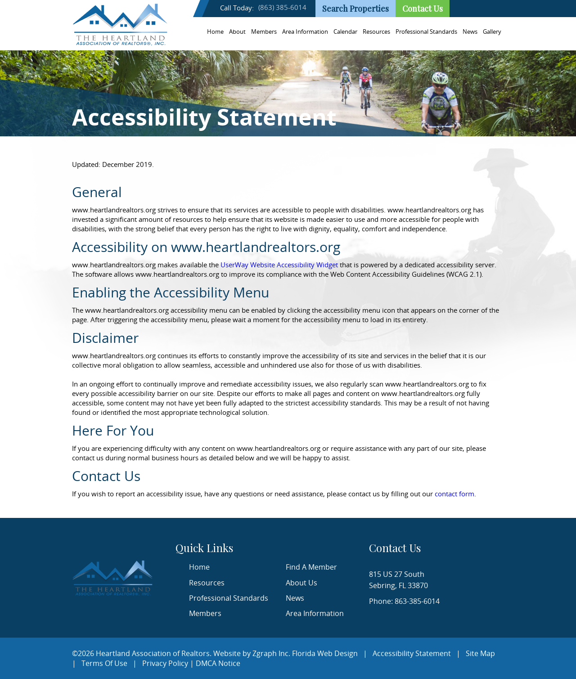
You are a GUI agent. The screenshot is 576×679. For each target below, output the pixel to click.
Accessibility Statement (412, 653)
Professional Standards (426, 31)
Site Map (480, 653)
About (237, 31)
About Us (301, 583)
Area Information (305, 31)
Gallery (492, 31)
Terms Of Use (104, 663)
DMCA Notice (218, 663)
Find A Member (311, 567)
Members (264, 31)
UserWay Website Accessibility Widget (279, 264)
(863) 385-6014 (282, 7)
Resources (376, 31)
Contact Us (422, 8)
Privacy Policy (165, 663)
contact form (454, 493)
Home (215, 31)
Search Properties (355, 8)
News (470, 31)
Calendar (345, 31)
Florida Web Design (325, 653)
